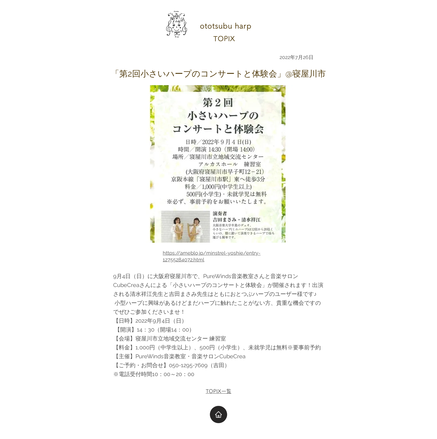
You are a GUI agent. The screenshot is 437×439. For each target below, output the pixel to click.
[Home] (218, 414)
